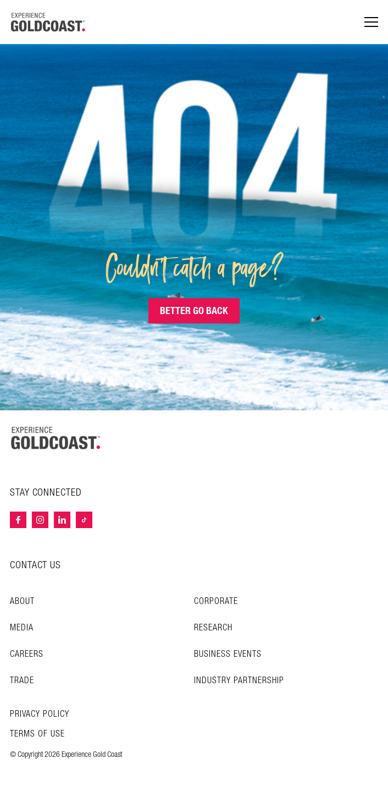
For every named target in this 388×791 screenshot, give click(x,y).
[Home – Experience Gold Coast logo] (56, 437)
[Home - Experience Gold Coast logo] (48, 22)
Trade (22, 681)
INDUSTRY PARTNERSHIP (239, 681)
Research (213, 628)
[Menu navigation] (371, 22)
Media (22, 628)
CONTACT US (35, 565)
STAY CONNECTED (46, 493)
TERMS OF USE (37, 734)
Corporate (216, 601)
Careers (26, 654)
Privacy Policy (39, 714)
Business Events (228, 654)
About (22, 601)
